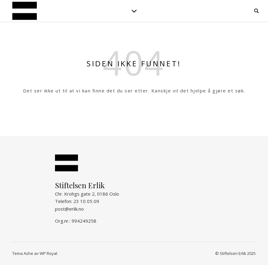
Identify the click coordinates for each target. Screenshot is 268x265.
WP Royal (48, 253)
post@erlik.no (69, 209)
